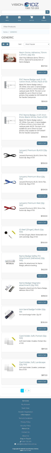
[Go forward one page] (28, 390)
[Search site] (48, 12)
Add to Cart (42, 72)
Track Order (26, 408)
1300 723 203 (26, 441)
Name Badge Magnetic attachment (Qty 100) (29, 284)
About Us (25, 436)
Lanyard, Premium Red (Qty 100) (31, 204)
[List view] (7, 44)
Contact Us (25, 432)
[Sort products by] (37, 44)
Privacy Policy (25, 422)
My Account (25, 404)
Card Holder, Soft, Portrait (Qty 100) (32, 337)
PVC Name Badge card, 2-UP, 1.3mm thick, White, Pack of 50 (33, 80)
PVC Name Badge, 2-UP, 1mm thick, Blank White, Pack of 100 (33, 116)
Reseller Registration (25, 412)
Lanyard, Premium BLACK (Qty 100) (33, 151)
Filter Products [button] (10, 27)
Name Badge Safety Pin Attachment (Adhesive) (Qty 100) (32, 258)
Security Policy (25, 426)
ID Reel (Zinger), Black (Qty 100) (31, 230)
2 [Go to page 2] (25, 390)
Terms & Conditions (25, 418)
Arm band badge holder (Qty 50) (32, 310)
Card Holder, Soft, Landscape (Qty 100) (32, 363)
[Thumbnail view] (4, 44)
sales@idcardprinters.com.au (27, 444)
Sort (19, 44)
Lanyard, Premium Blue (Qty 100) (32, 178)
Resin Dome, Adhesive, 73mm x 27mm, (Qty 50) (33, 53)
